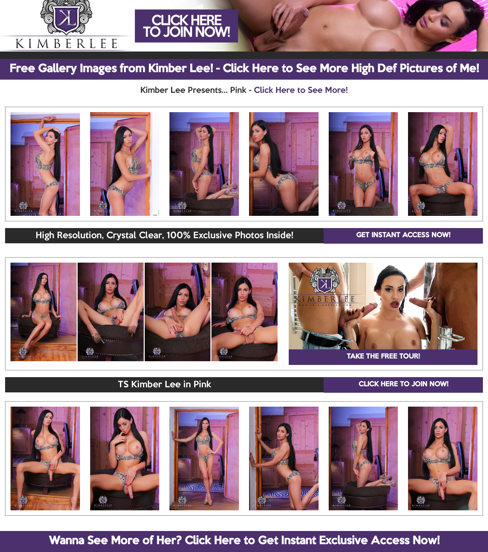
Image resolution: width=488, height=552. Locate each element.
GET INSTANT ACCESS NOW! (403, 235)
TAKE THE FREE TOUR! (383, 357)
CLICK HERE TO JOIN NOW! (403, 385)
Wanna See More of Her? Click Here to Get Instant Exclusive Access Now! (244, 541)
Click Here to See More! (301, 90)
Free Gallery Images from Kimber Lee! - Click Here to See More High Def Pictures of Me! (244, 69)
